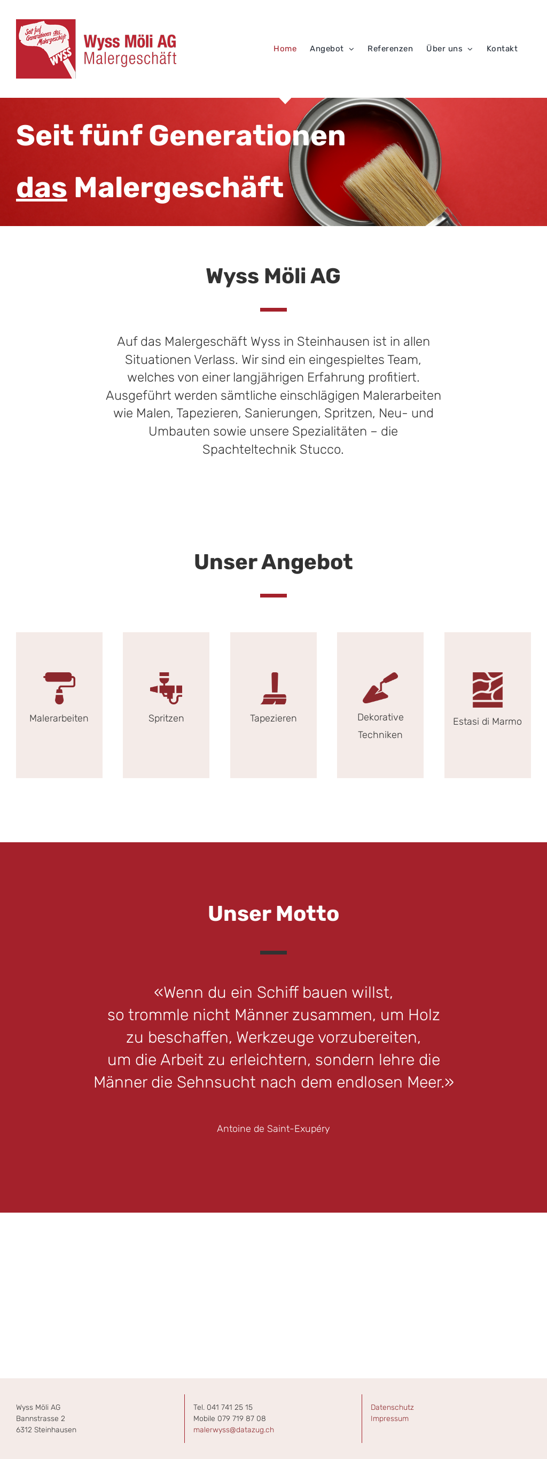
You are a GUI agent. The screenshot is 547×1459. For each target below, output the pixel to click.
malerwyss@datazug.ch (233, 1429)
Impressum (390, 1418)
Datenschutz (392, 1407)
